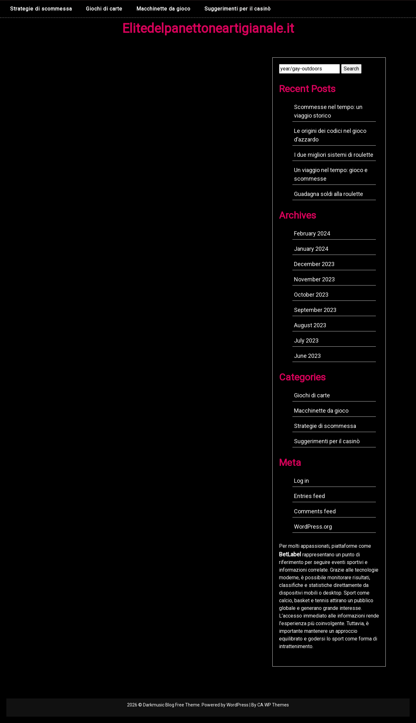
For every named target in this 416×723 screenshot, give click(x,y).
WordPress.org (313, 526)
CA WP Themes (273, 704)
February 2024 (312, 233)
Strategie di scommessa (41, 9)
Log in (301, 480)
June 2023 (307, 355)
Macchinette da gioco (163, 9)
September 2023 (315, 310)
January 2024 (311, 248)
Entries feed (309, 496)
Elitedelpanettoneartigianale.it (208, 28)
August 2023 (310, 325)
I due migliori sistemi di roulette (333, 154)
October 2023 (311, 294)
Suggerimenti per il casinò (237, 9)
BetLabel (290, 554)
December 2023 (314, 264)
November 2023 (314, 279)
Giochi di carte (104, 9)
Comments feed (315, 511)
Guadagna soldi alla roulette (328, 194)
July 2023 (306, 340)
